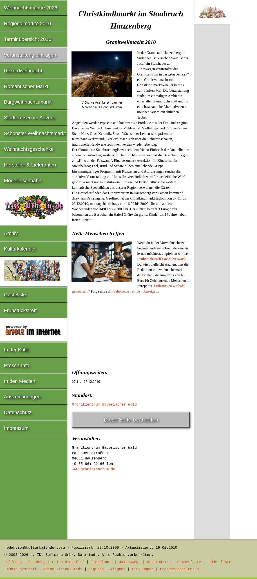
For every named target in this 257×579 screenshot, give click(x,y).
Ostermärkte (159, 562)
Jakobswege (130, 562)
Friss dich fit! (68, 562)
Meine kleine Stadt (62, 569)
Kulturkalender (20, 249)
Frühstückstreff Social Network (161, 259)
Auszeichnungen (22, 396)
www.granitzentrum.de (93, 469)
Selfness (13, 562)
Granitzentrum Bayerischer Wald (104, 405)
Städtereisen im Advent (29, 117)
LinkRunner (143, 569)
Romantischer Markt (26, 86)
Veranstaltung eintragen (30, 55)
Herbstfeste (219, 562)
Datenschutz (17, 412)
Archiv (11, 233)
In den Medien (19, 381)
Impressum (16, 428)
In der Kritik (16, 350)
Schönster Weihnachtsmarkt (35, 133)
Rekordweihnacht (23, 70)
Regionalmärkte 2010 (27, 23)
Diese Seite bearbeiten (131, 420)
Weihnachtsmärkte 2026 (30, 8)
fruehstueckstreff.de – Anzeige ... (135, 291)
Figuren (96, 569)
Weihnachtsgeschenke (29, 149)
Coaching (37, 562)
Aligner (117, 569)
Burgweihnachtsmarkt (28, 102)
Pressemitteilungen (179, 569)
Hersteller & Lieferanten (30, 165)
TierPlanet (101, 562)
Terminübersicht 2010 (27, 39)
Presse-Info (16, 365)
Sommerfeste (189, 562)
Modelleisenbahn (22, 180)
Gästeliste (15, 294)
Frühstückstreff (20, 310)
